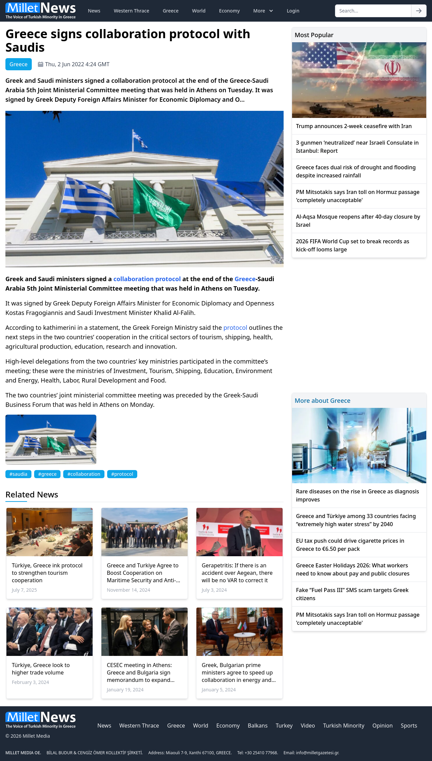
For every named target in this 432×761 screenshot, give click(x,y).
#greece (47, 474)
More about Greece (323, 400)
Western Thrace (131, 10)
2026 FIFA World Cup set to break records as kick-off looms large (352, 245)
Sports (409, 725)
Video (308, 725)
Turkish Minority (343, 725)
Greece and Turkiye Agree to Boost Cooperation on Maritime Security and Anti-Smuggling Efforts (142, 573)
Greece (170, 10)
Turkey (284, 725)
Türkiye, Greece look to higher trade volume (41, 668)
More (263, 10)
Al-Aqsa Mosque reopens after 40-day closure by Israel (358, 220)
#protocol (122, 474)
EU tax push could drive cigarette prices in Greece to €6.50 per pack (350, 545)
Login (293, 10)
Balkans (258, 725)
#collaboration (83, 474)
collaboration (134, 279)
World (199, 10)
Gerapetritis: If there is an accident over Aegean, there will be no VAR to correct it (237, 573)
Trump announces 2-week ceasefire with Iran (354, 126)
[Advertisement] (359, 324)
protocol (168, 279)
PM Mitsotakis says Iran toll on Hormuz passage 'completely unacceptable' (358, 196)
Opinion (383, 725)
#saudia (18, 474)
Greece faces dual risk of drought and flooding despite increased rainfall (356, 171)
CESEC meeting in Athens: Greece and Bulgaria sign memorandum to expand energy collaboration (139, 672)
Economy (229, 10)
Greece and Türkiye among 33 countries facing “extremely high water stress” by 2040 (356, 520)
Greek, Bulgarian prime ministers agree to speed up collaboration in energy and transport (237, 672)
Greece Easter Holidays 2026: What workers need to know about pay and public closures (353, 569)
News (94, 10)
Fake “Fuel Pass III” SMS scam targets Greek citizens (352, 594)
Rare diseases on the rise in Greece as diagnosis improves (357, 495)
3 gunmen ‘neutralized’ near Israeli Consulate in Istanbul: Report (357, 146)
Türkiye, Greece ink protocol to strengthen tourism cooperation (47, 573)
